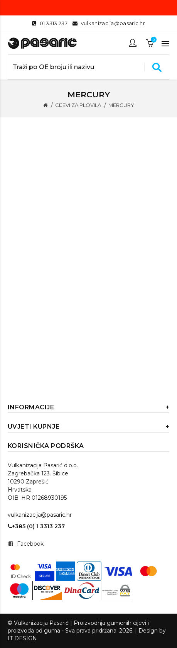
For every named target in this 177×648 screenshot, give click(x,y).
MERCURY (121, 105)
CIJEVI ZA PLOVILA (78, 105)
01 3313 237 (53, 23)
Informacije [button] (89, 407)
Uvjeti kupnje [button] (89, 426)
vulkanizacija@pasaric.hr (113, 23)
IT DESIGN (22, 638)
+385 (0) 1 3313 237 (36, 526)
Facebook (30, 543)
